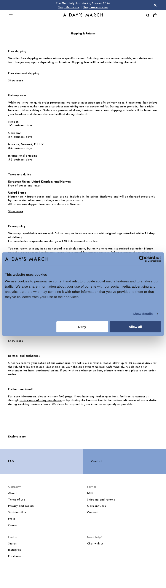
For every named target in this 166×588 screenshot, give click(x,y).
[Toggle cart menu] (155, 15)
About (12, 493)
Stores (12, 543)
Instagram (14, 550)
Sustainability (17, 512)
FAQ (11, 461)
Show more (15, 80)
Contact (96, 461)
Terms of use (16, 499)
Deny (82, 327)
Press (11, 518)
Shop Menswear (69, 7)
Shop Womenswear (95, 7)
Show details (143, 314)
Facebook (14, 556)
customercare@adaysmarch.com (41, 400)
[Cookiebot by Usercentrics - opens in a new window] (142, 259)
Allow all (135, 327)
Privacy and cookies (21, 506)
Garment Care (96, 506)
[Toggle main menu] (10, 15)
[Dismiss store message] (155, 5)
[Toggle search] (148, 15)
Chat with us (95, 543)
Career (13, 525)
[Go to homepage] (83, 15)
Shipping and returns (101, 499)
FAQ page (65, 396)
